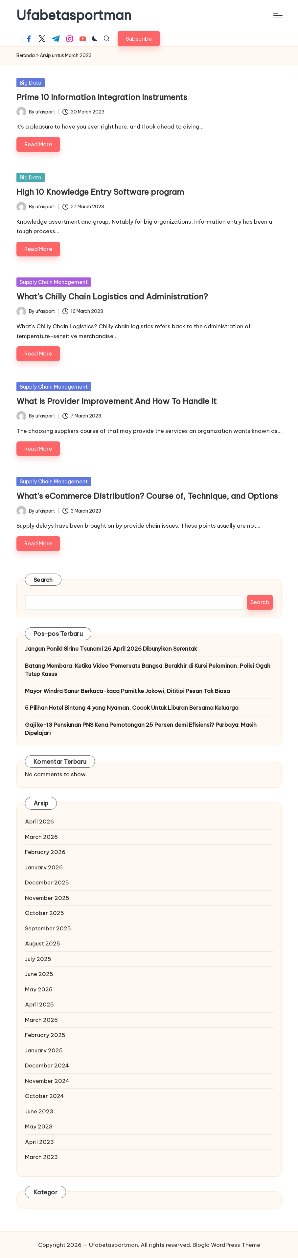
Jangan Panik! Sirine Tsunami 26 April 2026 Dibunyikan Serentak (111, 648)
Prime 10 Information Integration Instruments (101, 97)
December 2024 (47, 1065)
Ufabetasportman (73, 15)
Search (43, 579)
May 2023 (39, 1126)
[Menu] (277, 15)
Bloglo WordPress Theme (226, 1244)
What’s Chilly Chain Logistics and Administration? (112, 296)
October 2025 (44, 913)
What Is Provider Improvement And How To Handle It (116, 401)
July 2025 (38, 959)
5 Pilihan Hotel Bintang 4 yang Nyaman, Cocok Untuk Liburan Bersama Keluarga (132, 707)
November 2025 (47, 898)
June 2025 (39, 974)
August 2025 (42, 943)
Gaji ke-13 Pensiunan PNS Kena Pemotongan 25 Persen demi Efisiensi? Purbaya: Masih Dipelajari (141, 729)
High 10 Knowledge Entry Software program (100, 192)
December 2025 (47, 882)
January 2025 (44, 1050)
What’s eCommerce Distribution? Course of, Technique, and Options (147, 496)
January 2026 (44, 867)
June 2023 (39, 1111)
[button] (139, 38)
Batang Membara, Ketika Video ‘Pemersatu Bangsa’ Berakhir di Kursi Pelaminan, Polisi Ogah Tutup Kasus (147, 670)
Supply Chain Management (54, 282)
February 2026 (45, 852)
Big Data (30, 82)
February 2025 (45, 1035)
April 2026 (39, 821)
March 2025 (41, 1020)
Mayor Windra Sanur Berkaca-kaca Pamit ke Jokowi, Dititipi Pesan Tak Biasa (127, 691)
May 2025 (39, 989)
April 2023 (39, 1142)
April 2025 (39, 1004)
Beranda (25, 55)
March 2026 (41, 837)
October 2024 (44, 1096)
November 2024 (47, 1081)
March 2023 (41, 1157)
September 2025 (48, 928)
